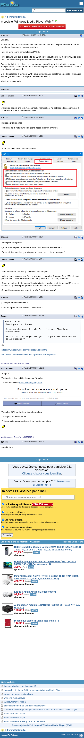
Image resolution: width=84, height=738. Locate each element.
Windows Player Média (15, 702)
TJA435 (4, 35)
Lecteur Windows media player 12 (20, 686)
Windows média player (14, 713)
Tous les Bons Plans (73, 542)
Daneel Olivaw (7, 96)
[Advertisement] (42, 657)
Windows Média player (14, 717)
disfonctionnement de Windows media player (25, 705)
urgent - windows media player (18, 694)
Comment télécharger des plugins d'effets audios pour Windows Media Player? (41, 709)
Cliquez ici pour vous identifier (41, 473)
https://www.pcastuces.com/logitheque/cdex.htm (24, 350)
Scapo (4, 316)
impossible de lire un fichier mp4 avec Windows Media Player (33, 690)
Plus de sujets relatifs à (42, 725)
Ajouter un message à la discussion (42, 26)
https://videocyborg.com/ (30, 382)
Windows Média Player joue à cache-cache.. (25, 721)
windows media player (14, 698)
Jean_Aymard (7, 368)
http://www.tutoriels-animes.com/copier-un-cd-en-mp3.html (28, 354)
